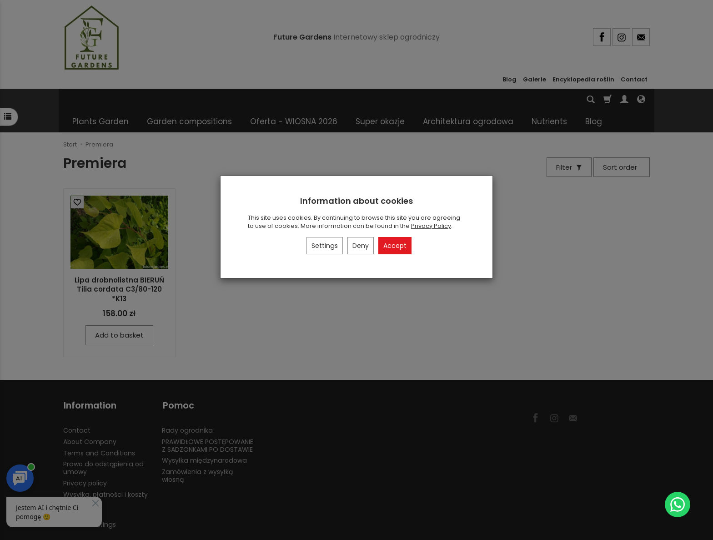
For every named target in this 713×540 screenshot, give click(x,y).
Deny (360, 245)
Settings (324, 245)
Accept (395, 245)
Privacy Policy (431, 226)
